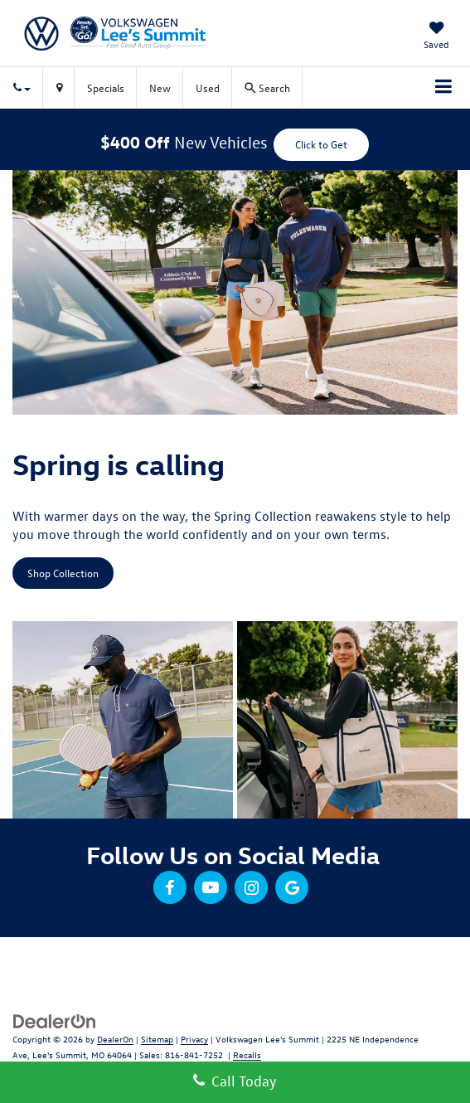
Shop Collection (63, 573)
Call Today (235, 1081)
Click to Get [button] (321, 144)
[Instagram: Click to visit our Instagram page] (251, 887)
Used (208, 87)
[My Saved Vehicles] (436, 36)
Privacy (194, 1039)
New (160, 87)
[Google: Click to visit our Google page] (291, 887)
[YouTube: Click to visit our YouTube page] (210, 887)
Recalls (247, 1054)
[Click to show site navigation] (444, 88)
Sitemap (157, 1039)
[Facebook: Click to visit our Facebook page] (170, 887)
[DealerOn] (54, 1020)
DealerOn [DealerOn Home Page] (115, 1039)
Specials (105, 87)
